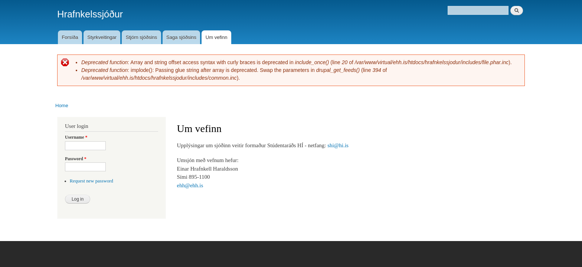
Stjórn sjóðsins (141, 37)
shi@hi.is (338, 145)
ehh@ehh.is (190, 185)
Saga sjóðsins (181, 37)
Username (76, 137)
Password (75, 158)
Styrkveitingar (102, 37)
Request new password (91, 181)
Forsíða (70, 37)
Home (61, 105)
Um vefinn (217, 37)
